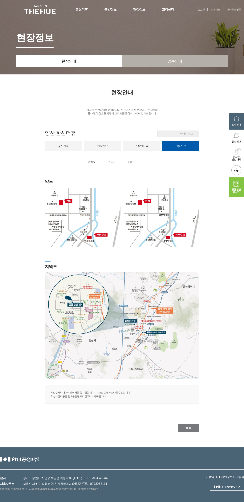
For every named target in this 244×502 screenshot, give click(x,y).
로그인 (201, 9)
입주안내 (175, 61)
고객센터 (168, 9)
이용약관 (211, 477)
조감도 (112, 162)
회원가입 (216, 9)
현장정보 (139, 9)
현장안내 (69, 61)
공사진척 (63, 146)
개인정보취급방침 (232, 477)
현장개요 (102, 146)
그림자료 (180, 146)
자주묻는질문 (233, 9)
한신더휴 (81, 9)
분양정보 (110, 9)
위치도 (92, 162)
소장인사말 (141, 146)
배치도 (132, 162)
